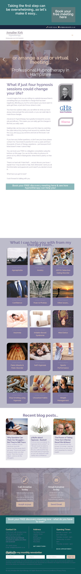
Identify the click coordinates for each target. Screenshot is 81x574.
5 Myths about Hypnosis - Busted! (38, 438)
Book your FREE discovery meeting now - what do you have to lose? (40, 520)
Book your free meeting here (63, 14)
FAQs (11, 133)
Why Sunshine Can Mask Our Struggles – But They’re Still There (16, 439)
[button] (72, 35)
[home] (15, 35)
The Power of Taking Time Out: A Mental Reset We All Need (63, 439)
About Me (20, 133)
